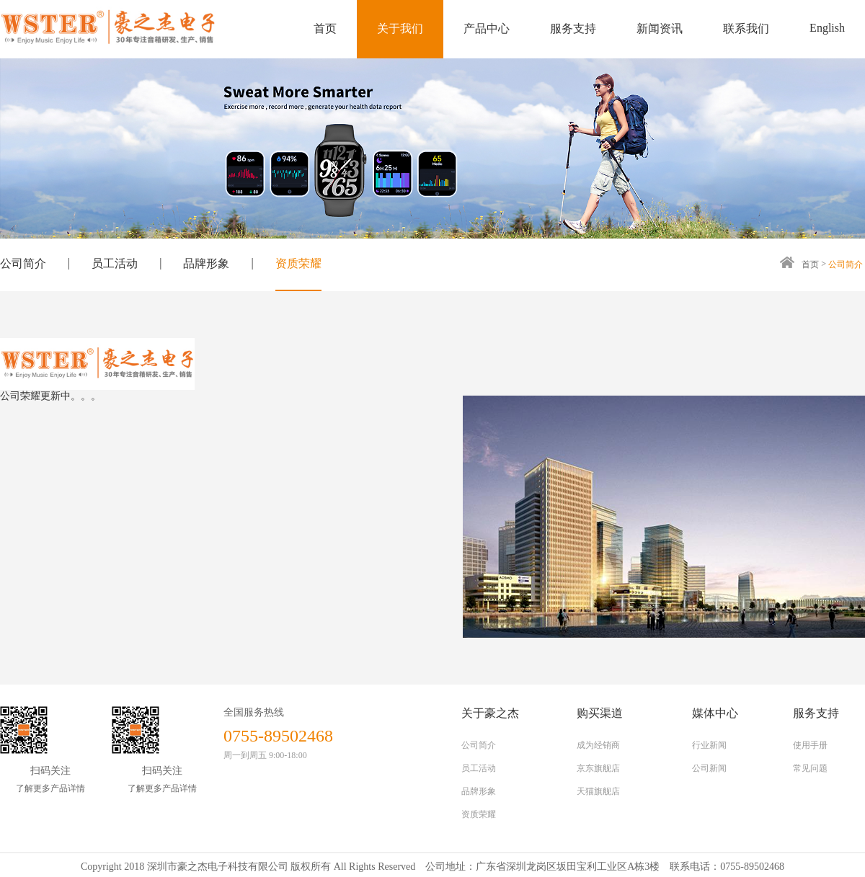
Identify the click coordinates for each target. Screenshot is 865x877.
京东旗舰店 (598, 768)
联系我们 (746, 28)
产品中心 (486, 28)
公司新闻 (709, 768)
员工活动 (115, 263)
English (827, 28)
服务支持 (573, 28)
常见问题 (810, 768)
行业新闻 (709, 745)
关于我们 (400, 28)
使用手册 (810, 745)
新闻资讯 (659, 28)
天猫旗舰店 (598, 791)
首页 (325, 28)
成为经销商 (598, 745)
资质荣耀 (298, 263)
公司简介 (23, 263)
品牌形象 (206, 263)
